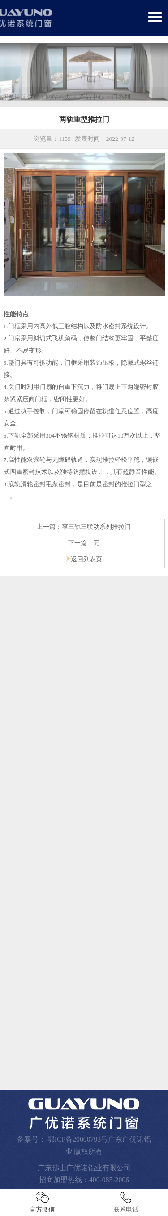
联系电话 (126, 1202)
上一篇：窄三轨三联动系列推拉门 (84, 525)
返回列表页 (84, 557)
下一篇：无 (83, 541)
